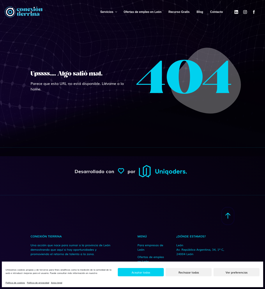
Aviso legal (56, 282)
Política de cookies (15, 282)
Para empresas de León (150, 247)
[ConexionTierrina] (23, 11)
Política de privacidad (38, 282)
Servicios (106, 11)
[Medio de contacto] (200, 249)
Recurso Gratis (179, 11)
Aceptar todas (141, 272)
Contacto (216, 11)
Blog (200, 11)
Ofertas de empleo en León (142, 11)
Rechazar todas (189, 272)
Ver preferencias (237, 272)
